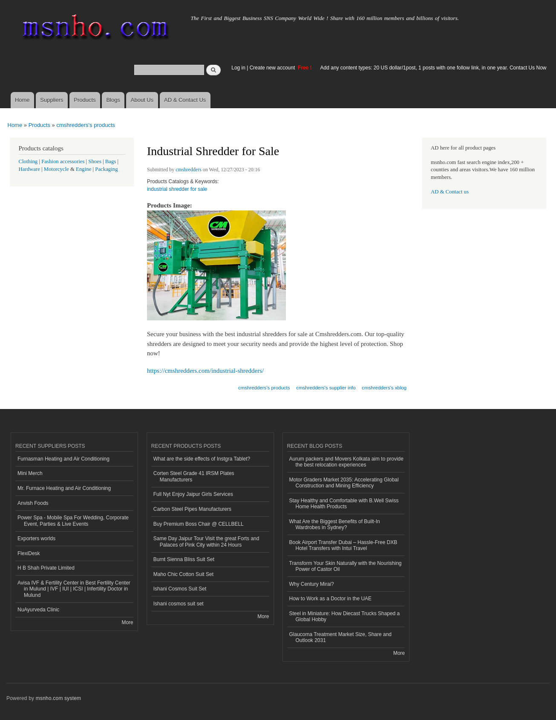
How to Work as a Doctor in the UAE (330, 599)
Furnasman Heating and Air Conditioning (63, 459)
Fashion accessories (62, 161)
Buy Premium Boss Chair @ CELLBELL (198, 524)
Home (22, 100)
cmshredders (189, 170)
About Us (142, 100)
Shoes (94, 161)
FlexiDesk (28, 553)
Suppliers (51, 100)
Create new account (273, 68)
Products (84, 100)
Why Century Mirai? (311, 584)
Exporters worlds (36, 538)
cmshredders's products (85, 125)
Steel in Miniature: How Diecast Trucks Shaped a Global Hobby (344, 616)
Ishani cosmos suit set (178, 604)
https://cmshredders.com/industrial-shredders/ (205, 370)
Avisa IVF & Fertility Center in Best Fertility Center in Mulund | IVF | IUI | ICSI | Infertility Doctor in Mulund (73, 589)
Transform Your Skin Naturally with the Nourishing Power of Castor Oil (345, 566)
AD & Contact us (450, 192)
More (127, 622)
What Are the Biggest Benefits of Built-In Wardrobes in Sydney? (334, 524)
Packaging (106, 169)
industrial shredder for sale (177, 189)
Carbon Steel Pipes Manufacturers (192, 509)
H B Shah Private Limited (46, 568)
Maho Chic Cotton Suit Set (183, 574)
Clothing (28, 161)
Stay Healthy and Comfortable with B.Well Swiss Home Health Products (344, 504)
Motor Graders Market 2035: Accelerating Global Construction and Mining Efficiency (344, 483)
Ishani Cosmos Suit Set (180, 589)
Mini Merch (30, 473)
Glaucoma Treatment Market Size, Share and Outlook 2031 (340, 637)
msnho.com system (58, 698)
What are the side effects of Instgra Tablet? (201, 459)
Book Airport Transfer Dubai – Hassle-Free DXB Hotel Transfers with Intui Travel (343, 545)
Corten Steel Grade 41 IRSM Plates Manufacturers (193, 476)
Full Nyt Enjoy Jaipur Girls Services (193, 494)
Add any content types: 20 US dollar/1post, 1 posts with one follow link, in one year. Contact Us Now (433, 68)
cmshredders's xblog (384, 387)
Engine (83, 169)
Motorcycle (56, 169)
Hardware (29, 169)
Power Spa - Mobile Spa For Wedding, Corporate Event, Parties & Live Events (73, 521)
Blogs (113, 100)
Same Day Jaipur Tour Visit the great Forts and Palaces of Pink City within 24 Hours (206, 541)
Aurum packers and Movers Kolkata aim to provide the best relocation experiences (346, 462)
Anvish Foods (33, 503)
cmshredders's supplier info (325, 387)
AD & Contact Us (185, 100)
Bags (110, 161)
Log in (238, 68)
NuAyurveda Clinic (38, 610)
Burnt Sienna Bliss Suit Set (183, 559)
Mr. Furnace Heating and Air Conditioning (64, 488)
